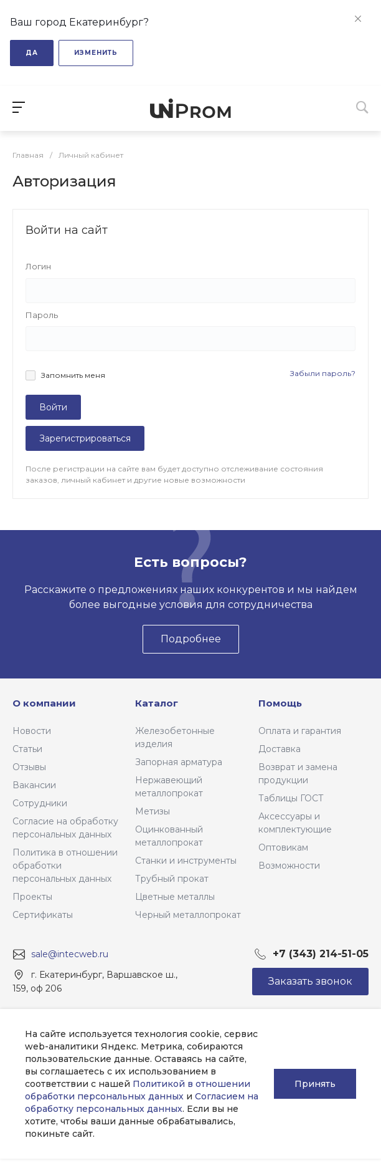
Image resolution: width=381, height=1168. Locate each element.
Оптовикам (283, 847)
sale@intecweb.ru (69, 954)
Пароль (42, 315)
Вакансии (34, 785)
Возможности (289, 865)
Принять (315, 1083)
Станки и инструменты (186, 860)
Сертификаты (42, 914)
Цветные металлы (175, 896)
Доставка (279, 749)
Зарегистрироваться (85, 438)
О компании (44, 703)
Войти (53, 407)
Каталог (156, 703)
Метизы (152, 811)
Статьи (27, 749)
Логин (38, 266)
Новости (31, 730)
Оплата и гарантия (299, 730)
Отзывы (29, 767)
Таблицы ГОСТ (291, 798)
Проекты (32, 896)
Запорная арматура (178, 762)
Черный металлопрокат (188, 914)
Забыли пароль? (322, 373)
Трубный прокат (172, 878)
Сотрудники (39, 803)
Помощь (280, 703)
